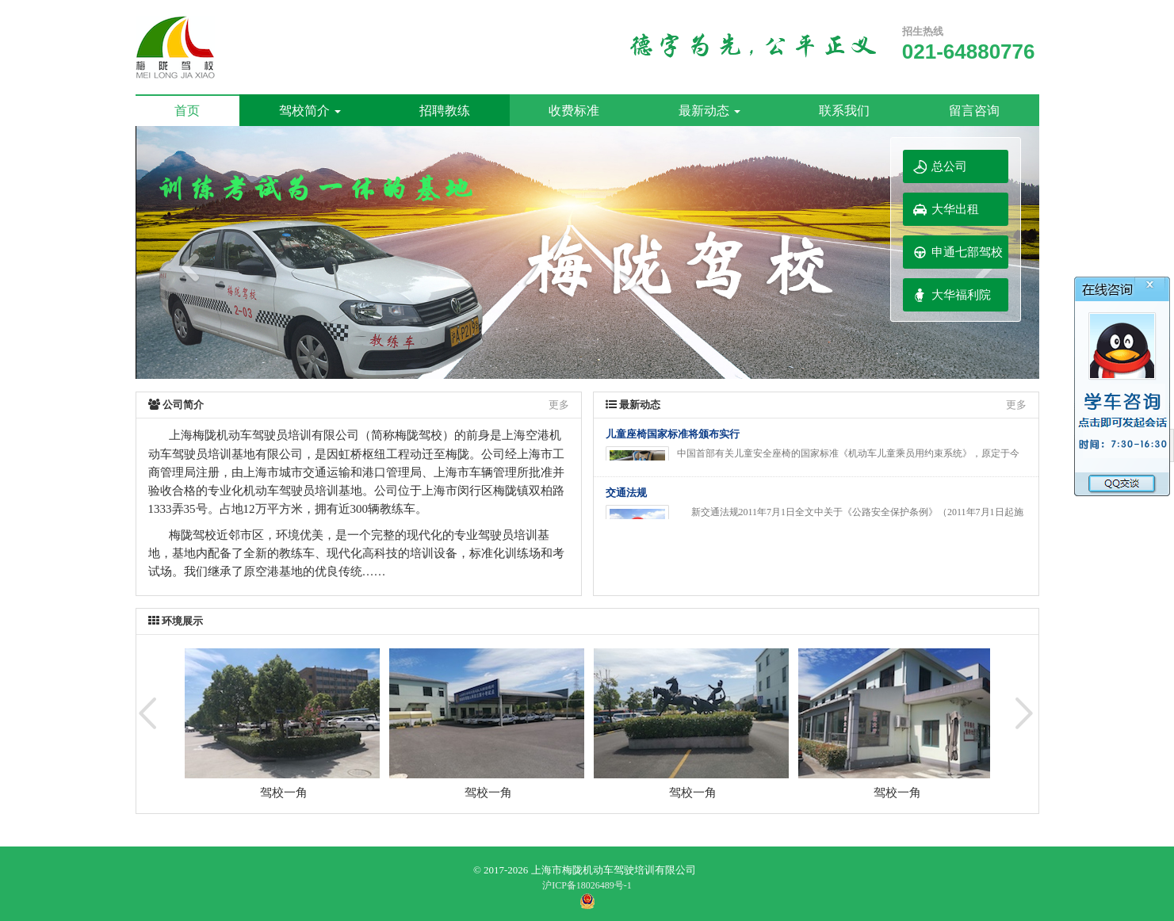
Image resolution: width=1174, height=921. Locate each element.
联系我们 (844, 110)
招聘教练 (444, 110)
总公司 (949, 166)
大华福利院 (961, 295)
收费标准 (574, 110)
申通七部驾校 (967, 252)
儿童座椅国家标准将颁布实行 (673, 434)
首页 (187, 110)
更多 (559, 405)
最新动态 (709, 110)
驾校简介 (310, 110)
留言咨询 (974, 110)
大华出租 (955, 209)
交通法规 (626, 493)
